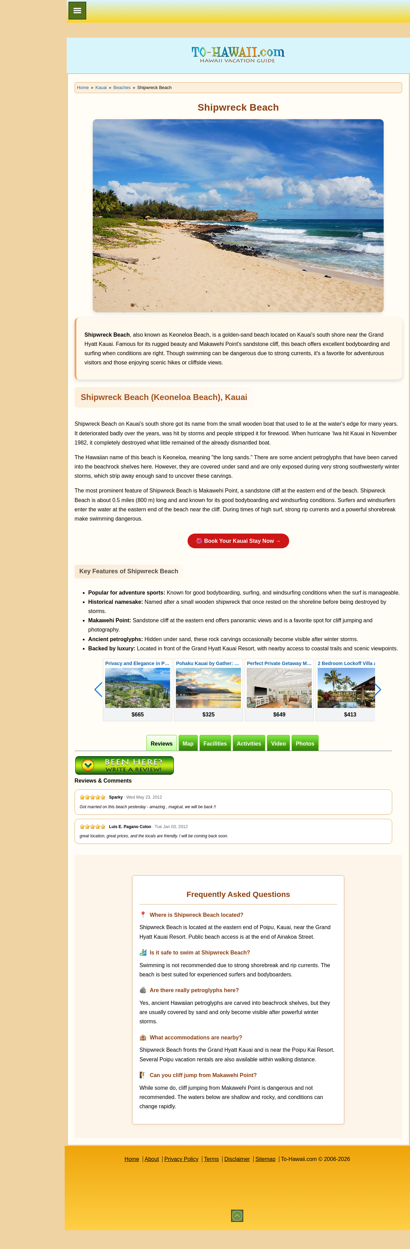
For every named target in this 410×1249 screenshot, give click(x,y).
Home (141, 1178)
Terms (221, 1178)
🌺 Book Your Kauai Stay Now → (248, 541)
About (161, 1178)
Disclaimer (246, 1178)
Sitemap (275, 1178)
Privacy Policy (191, 1178)
